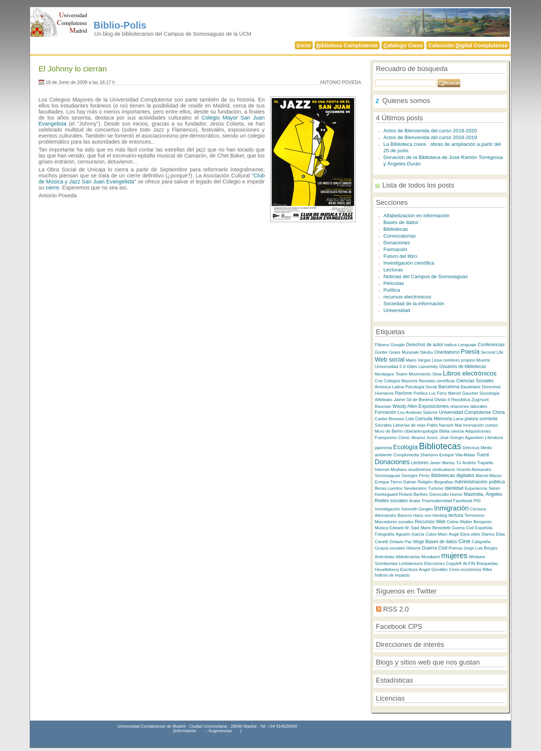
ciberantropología (421, 430)
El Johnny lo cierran (72, 68)
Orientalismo (446, 352)
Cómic (404, 437)
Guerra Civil (434, 548)
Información (185, 730)
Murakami (431, 556)
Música (381, 527)
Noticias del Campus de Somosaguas (426, 276)
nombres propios (459, 360)
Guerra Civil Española (472, 527)
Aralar (415, 500)
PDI (477, 500)
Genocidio (439, 494)
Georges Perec (416, 475)
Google (398, 344)
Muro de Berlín (389, 431)
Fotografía (384, 534)
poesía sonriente (481, 418)
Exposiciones (434, 406)
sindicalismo (443, 469)
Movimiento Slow (425, 373)
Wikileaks (384, 399)
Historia (414, 548)
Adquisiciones (478, 431)
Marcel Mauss (489, 475)
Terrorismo (474, 515)
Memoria (443, 418)
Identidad (454, 488)
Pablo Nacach (440, 425)
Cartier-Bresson (390, 418)
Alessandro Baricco (393, 515)
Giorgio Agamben (467, 437)
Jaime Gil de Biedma (413, 399)
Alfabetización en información (417, 215)
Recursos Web (430, 521)
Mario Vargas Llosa (424, 360)
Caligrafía (480, 541)
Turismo (436, 488)
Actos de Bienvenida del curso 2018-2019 (430, 137)
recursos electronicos (407, 297)
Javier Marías (442, 462)
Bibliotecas (396, 229)
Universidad (397, 310)
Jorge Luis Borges (480, 548)
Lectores (419, 462)
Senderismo (415, 488)
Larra (458, 418)
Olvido (440, 399)
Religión (425, 482)
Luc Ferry (438, 393)
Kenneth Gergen (417, 509)
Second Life (492, 352)
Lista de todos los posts (418, 185)
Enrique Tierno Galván (396, 482)
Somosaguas (387, 475)
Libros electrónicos (470, 373)
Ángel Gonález (433, 569)
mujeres (454, 555)
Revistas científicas (437, 381)
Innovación (473, 425)
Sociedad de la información (414, 303)
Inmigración (451, 508)
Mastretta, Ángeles (483, 494)
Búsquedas (487, 563)
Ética (465, 534)
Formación (396, 249)
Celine (453, 521)
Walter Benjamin (476, 521)
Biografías (443, 482)
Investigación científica (409, 263)
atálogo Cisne (403, 45)
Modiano (399, 469)
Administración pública (479, 482)
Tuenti (482, 454)
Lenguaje (467, 344)
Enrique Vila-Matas (457, 455)
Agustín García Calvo (416, 534)
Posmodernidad (437, 500)
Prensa (455, 548)
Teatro (402, 374)
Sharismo (429, 455)
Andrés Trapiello (477, 462)
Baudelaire (471, 387)
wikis (475, 534)
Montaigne (384, 374)
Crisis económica (465, 569)
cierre (52, 188)
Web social (390, 359)
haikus (450, 344)
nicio (304, 45)
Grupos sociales (390, 548)
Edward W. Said (404, 527)
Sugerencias (220, 730)
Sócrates (383, 425)
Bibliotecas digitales (453, 475)
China (498, 412)
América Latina (389, 386)
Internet (382, 469)
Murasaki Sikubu (417, 352)
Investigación (387, 508)
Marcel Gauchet (463, 393)
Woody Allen (405, 406)
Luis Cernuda (419, 418)
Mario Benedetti (435, 527)
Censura (478, 509)
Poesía (470, 351)
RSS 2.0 (396, 609)
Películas (394, 283)
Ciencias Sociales (475, 380)
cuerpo (491, 425)
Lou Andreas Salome (417, 412)
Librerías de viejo (409, 425)
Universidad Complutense (465, 412)
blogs (418, 541)
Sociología (489, 393)
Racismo (403, 393)
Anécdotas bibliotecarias (397, 556)
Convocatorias (400, 236)
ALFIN (469, 563)
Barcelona (448, 386)
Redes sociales (391, 500)
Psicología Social (421, 387)
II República (459, 399)
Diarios (487, 534)
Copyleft (453, 563)
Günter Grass (387, 352)
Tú (458, 462)
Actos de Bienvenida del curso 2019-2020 (430, 130)
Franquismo (386, 437)
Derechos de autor (424, 344)
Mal (458, 425)
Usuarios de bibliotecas (462, 366)
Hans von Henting (430, 515)
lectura (456, 515)
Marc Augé (448, 533)
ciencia (457, 431)
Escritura (408, 569)
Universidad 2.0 (390, 366)
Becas (381, 488)
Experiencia (476, 488)
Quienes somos (406, 100)
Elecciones (434, 563)
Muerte (483, 359)
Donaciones (397, 242)
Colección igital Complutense (468, 45)
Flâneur (382, 344)
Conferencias (491, 344)
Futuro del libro (400, 256)
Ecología (405, 447)
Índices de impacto (392, 575)
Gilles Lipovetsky (422, 366)
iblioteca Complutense (347, 45)
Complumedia (406, 455)
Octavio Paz (401, 541)
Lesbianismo (411, 563)
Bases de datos (401, 222)
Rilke (487, 569)
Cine (464, 541)
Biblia (444, 431)
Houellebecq (387, 569)
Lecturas (393, 270)
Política (392, 290)
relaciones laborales (468, 406)
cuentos (395, 488)
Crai (378, 381)
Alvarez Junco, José (430, 437)
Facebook (462, 500)
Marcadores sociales (394, 521)
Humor (456, 494)
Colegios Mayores (400, 381)
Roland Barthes (413, 494)
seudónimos (419, 469)
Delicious (470, 447)
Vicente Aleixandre (473, 469)
